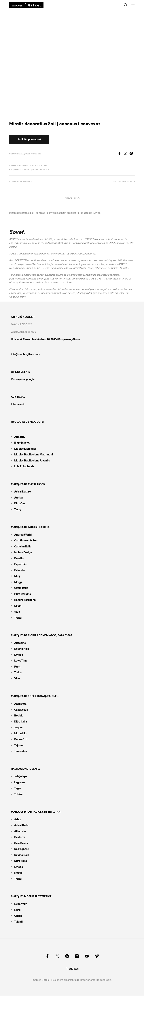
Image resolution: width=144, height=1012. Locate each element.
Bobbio (18, 715)
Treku (18, 617)
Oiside (18, 915)
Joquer (18, 727)
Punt (17, 666)
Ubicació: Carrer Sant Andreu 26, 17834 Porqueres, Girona (45, 339)
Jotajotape (20, 776)
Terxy (17, 509)
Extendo (19, 570)
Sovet (44, 166)
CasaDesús (21, 709)
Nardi (17, 909)
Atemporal (20, 703)
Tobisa (18, 794)
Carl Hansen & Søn (25, 540)
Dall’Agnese (21, 848)
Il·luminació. (22, 442)
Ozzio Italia (21, 587)
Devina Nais (21, 648)
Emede (18, 654)
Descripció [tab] (72, 199)
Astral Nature (22, 491)
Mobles (36, 166)
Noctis (18, 872)
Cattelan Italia (22, 546)
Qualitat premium (39, 170)
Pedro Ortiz (21, 739)
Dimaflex (19, 503)
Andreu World (23, 534)
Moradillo (20, 733)
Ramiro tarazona (25, 599)
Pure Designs (22, 593)
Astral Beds (21, 825)
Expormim (20, 903)
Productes (72, 968)
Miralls (26, 166)
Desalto (19, 558)
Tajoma (18, 745)
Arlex (17, 819)
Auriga (18, 497)
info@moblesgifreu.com (25, 354)
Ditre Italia (20, 721)
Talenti (18, 921)
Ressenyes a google (23, 379)
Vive (17, 678)
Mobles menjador (25, 448)
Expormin (20, 564)
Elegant (24, 170)
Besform (19, 837)
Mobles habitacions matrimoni (33, 454)
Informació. (18, 404)
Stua (17, 611)
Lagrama (19, 782)
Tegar (17, 788)
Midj (17, 576)
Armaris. (19, 436)
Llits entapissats (24, 466)
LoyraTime (20, 660)
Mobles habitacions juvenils (32, 460)
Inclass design (23, 552)
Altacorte (20, 642)
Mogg (18, 582)
